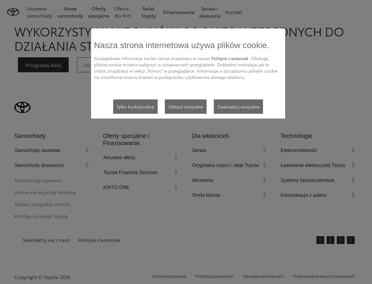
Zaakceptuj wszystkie (238, 107)
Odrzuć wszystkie (185, 107)
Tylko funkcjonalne (135, 107)
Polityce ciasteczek (229, 58)
